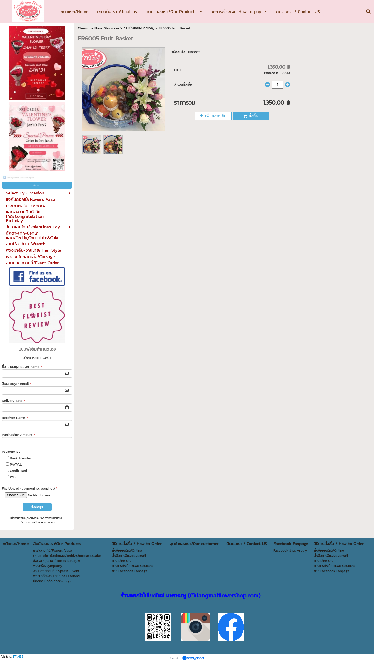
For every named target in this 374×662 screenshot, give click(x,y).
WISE (13, 477)
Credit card (18, 470)
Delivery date (13, 400)
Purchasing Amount (18, 434)
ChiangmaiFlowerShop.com (98, 28)
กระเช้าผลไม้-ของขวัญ (138, 28)
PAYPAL (16, 464)
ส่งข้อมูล (37, 506)
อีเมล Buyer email (16, 383)
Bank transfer (20, 458)
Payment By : (12, 451)
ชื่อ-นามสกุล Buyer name (22, 366)
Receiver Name (15, 417)
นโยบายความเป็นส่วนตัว (33, 522)
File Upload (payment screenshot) (29, 488)
